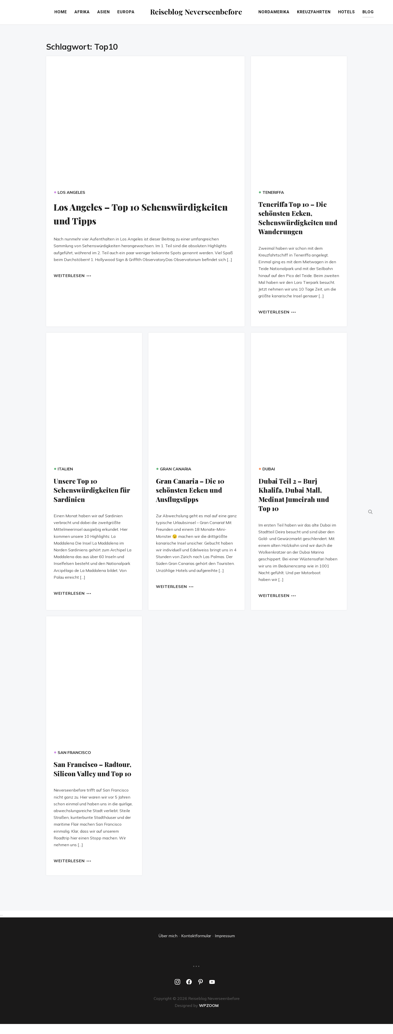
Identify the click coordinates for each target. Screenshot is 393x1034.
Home (44, 12)
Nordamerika (290, 12)
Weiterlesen (69, 276)
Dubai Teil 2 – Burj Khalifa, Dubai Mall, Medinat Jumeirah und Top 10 (295, 495)
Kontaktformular (196, 945)
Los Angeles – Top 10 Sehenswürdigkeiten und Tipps (131, 214)
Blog (384, 12)
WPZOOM (209, 1015)
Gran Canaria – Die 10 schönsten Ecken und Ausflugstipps (192, 491)
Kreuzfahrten (330, 12)
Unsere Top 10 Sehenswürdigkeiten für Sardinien (93, 491)
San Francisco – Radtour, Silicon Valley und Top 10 (91, 774)
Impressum (225, 945)
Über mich (167, 945)
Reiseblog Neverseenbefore (196, 11)
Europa (110, 12)
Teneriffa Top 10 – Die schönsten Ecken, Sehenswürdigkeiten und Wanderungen (294, 218)
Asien (87, 12)
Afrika (66, 12)
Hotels (362, 12)
